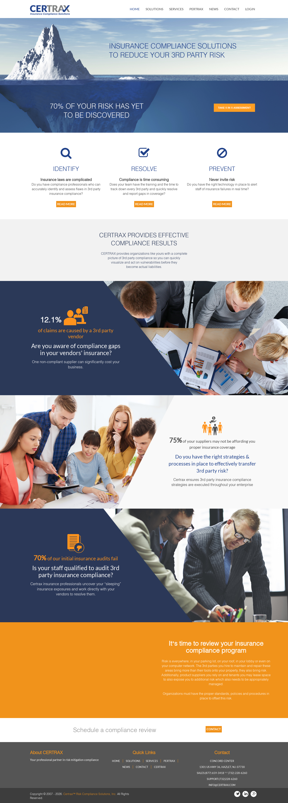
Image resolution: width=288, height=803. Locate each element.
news (213, 9)
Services (176, 9)
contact (231, 9)
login (250, 9)
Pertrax (196, 9)
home (135, 9)
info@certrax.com (222, 785)
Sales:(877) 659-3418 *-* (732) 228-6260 (222, 773)
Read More (66, 204)
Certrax (160, 767)
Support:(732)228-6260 (222, 779)
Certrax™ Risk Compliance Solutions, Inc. (89, 794)
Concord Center (222, 761)
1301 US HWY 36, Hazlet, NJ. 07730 (222, 767)
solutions (154, 9)
